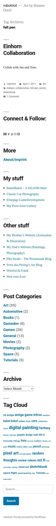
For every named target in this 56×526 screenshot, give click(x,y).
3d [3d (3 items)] (4, 415)
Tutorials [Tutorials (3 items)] (40, 473)
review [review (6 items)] (22, 460)
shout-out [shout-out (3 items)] (24, 467)
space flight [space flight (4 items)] (10, 472)
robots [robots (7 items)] (31, 460)
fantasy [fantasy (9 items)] (44, 428)
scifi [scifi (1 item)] (47, 461)
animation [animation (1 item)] (46, 415)
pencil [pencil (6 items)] (37, 446)
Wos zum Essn (16, 277)
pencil (42, 88)
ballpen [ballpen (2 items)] (22, 421)
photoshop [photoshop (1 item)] (45, 447)
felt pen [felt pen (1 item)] (6, 435)
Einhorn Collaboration (19, 49)
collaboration (22, 88)
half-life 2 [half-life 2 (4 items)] (39, 434)
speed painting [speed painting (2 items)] (24, 473)
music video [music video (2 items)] (22, 447)
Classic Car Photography (23, 194)
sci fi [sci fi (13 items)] (41, 460)
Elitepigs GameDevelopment (26, 200)
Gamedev (11, 323)
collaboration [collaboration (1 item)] (42, 421)
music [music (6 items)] (12, 446)
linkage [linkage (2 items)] (16, 441)
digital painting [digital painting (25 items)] (23, 427)
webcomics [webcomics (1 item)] (7, 479)
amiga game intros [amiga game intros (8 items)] (28, 415)
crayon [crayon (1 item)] (5, 429)
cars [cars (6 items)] (34, 421)
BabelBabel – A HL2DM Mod (26, 188)
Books (8, 317)
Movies (9, 342)
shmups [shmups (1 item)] (15, 467)
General (9, 336)
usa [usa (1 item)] (47, 473)
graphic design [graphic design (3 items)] (25, 434)
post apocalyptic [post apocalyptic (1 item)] (25, 454)
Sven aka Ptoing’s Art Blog (24, 265)
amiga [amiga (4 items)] (10, 414)
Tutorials (10, 360)
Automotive (12, 311)
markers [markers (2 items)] (38, 441)
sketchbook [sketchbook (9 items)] (38, 467)
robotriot (10, 5)
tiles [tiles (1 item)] (33, 473)
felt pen (34, 88)
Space (8, 354)
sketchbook (9, 92)
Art (44, 83)
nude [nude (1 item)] (30, 447)
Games (9, 329)
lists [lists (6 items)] (24, 440)
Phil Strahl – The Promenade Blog (29, 259)
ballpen (10, 88)
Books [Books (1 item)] (28, 421)
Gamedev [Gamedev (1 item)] (13, 435)
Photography (13, 348)
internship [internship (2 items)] (8, 441)
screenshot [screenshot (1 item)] (7, 467)
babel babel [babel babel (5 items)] (10, 421)
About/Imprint (15, 159)
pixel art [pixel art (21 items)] (11, 453)
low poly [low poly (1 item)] (30, 441)
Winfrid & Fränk (18, 271)
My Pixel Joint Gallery (21, 206)
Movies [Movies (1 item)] (45, 441)
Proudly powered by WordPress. (29, 517)
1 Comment (13, 96)
